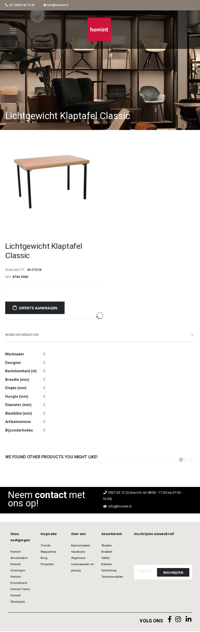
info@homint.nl (55, 5)
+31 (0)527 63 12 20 (19, 5)
